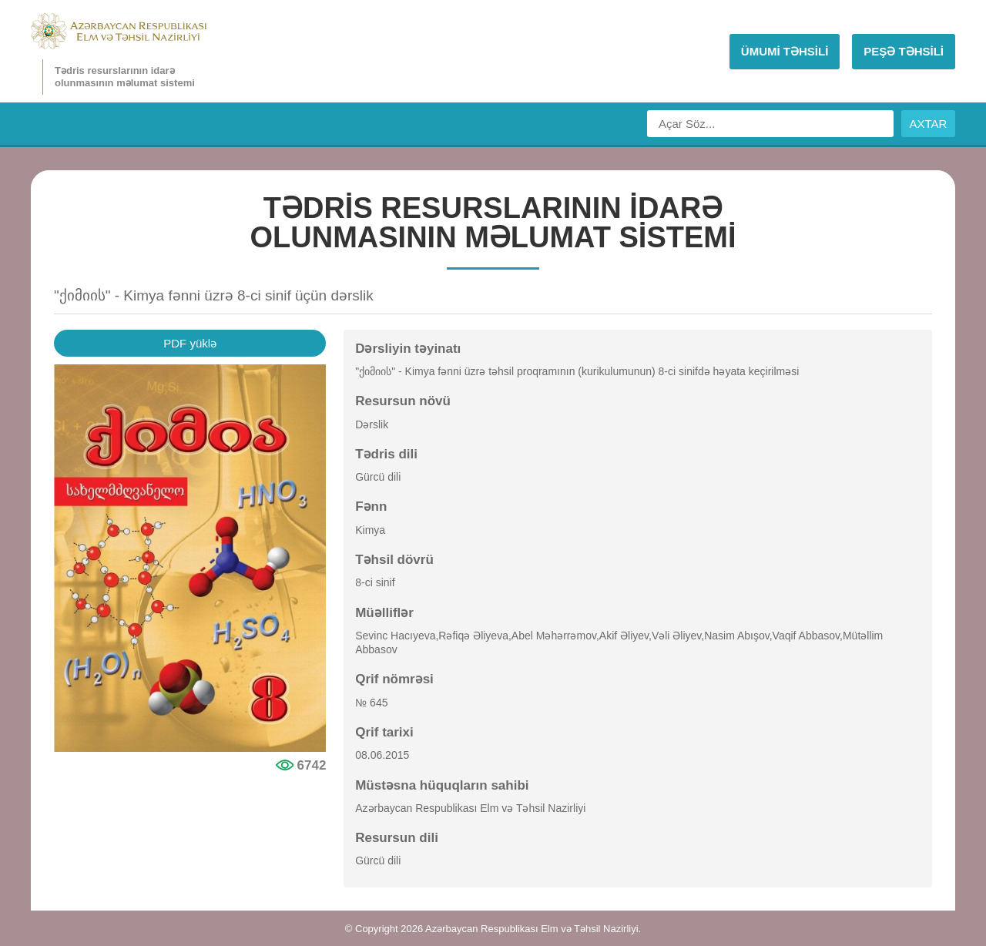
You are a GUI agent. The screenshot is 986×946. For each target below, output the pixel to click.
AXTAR (928, 123)
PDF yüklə (189, 343)
